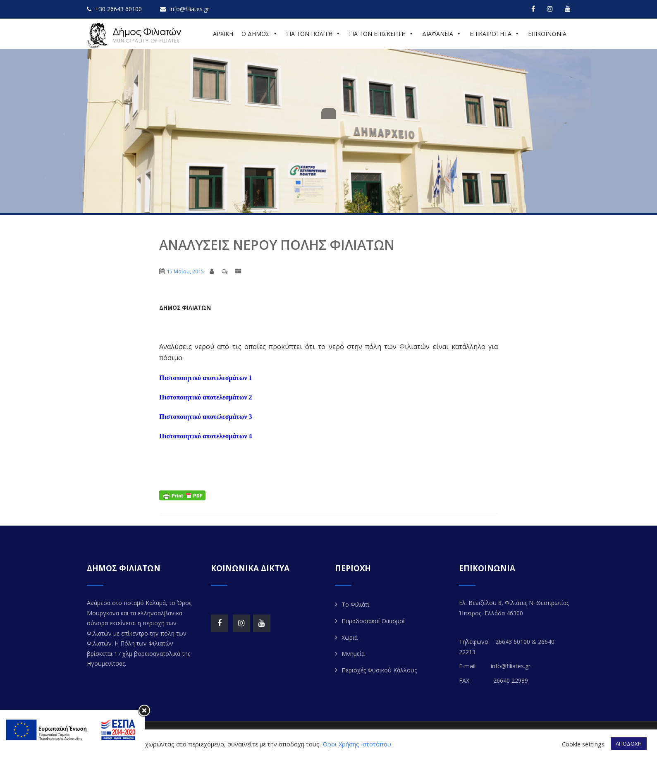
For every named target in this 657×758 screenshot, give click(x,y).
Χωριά (350, 637)
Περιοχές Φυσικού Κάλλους (379, 670)
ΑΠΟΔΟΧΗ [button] (629, 743)
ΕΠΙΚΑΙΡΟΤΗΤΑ (495, 34)
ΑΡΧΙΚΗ (223, 34)
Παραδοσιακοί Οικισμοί (373, 621)
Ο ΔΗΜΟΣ (259, 34)
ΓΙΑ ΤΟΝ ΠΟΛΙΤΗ (313, 34)
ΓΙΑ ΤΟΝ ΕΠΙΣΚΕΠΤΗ (381, 34)
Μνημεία (353, 654)
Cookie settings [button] (583, 744)
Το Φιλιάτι (355, 604)
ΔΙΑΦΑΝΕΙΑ (441, 34)
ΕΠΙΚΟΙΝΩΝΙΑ (547, 34)
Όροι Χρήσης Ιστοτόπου (357, 744)
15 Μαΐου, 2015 (185, 271)
